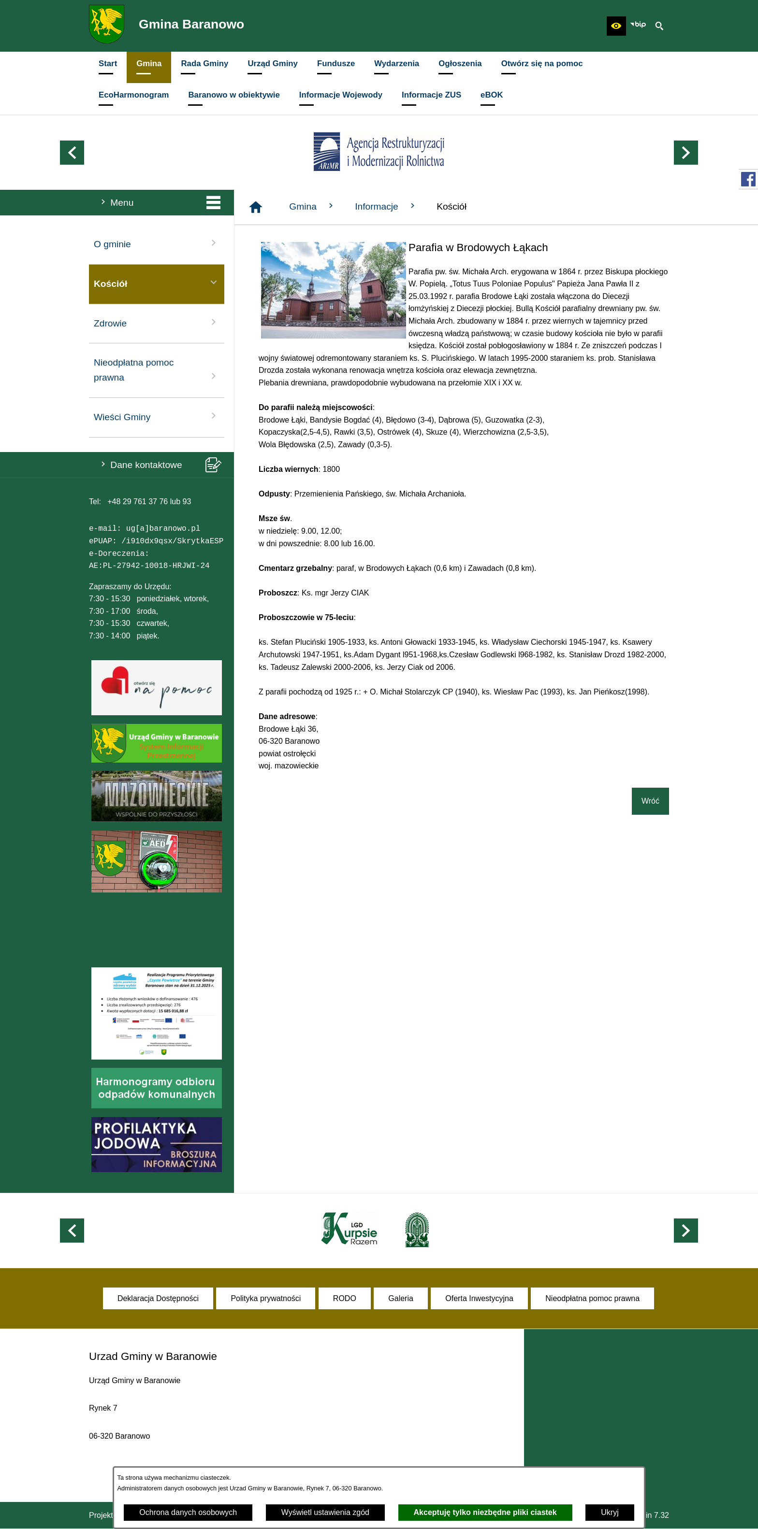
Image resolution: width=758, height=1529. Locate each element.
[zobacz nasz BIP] (638, 26)
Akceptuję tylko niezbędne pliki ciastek (485, 1512)
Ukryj (609, 1512)
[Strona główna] (255, 207)
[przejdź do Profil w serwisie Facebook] (748, 179)
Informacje (386, 206)
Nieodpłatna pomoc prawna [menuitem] (156, 369)
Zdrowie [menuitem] (156, 322)
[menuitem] (108, 67)
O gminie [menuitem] (156, 243)
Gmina (312, 206)
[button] (616, 26)
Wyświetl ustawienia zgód (325, 1512)
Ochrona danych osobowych (188, 1512)
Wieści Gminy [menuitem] (156, 416)
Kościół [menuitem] (156, 283)
